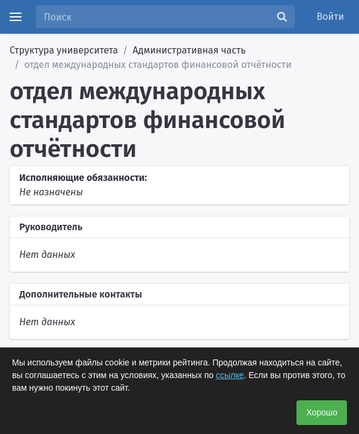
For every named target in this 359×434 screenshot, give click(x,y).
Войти (331, 16)
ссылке (230, 375)
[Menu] (15, 17)
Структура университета (64, 50)
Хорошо (321, 412)
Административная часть (189, 50)
